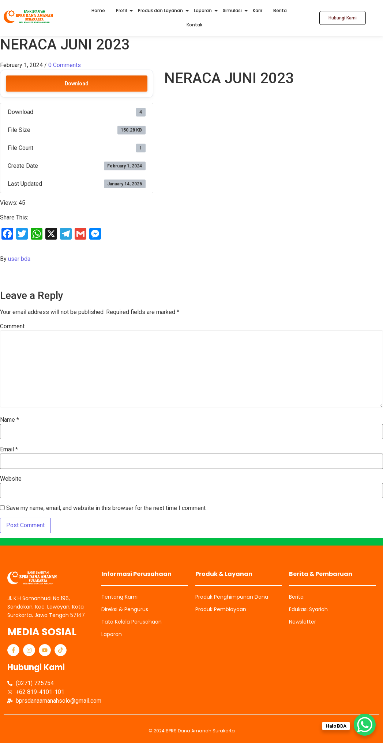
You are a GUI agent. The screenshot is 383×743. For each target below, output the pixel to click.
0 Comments (64, 65)
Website (11, 479)
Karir (257, 10)
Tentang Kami (119, 596)
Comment (12, 326)
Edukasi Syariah (308, 609)
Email (9, 449)
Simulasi (232, 10)
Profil (121, 10)
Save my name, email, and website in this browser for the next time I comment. (106, 508)
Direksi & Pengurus (124, 609)
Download (76, 83)
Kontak (194, 25)
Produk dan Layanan (160, 10)
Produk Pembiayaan (220, 609)
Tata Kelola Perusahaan (131, 621)
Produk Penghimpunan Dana (231, 596)
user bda (19, 258)
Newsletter (302, 621)
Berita (280, 10)
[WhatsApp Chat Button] (365, 725)
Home (98, 10)
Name (9, 420)
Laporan (203, 10)
